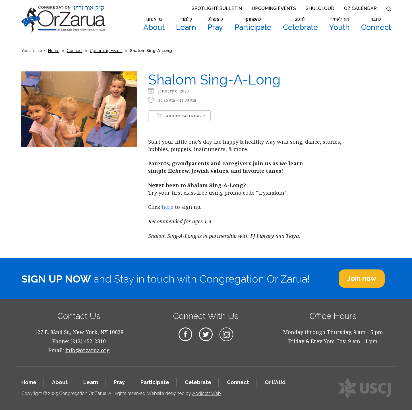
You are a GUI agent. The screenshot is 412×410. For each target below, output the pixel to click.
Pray (215, 24)
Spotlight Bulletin (217, 8)
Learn (186, 24)
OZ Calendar (360, 8)
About (154, 24)
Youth (339, 24)
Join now (361, 278)
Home (53, 50)
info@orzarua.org (87, 350)
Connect (376, 24)
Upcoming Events (274, 8)
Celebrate (300, 24)
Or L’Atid (275, 382)
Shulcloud (320, 8)
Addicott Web (206, 393)
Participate (253, 24)
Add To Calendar (179, 115)
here (167, 206)
